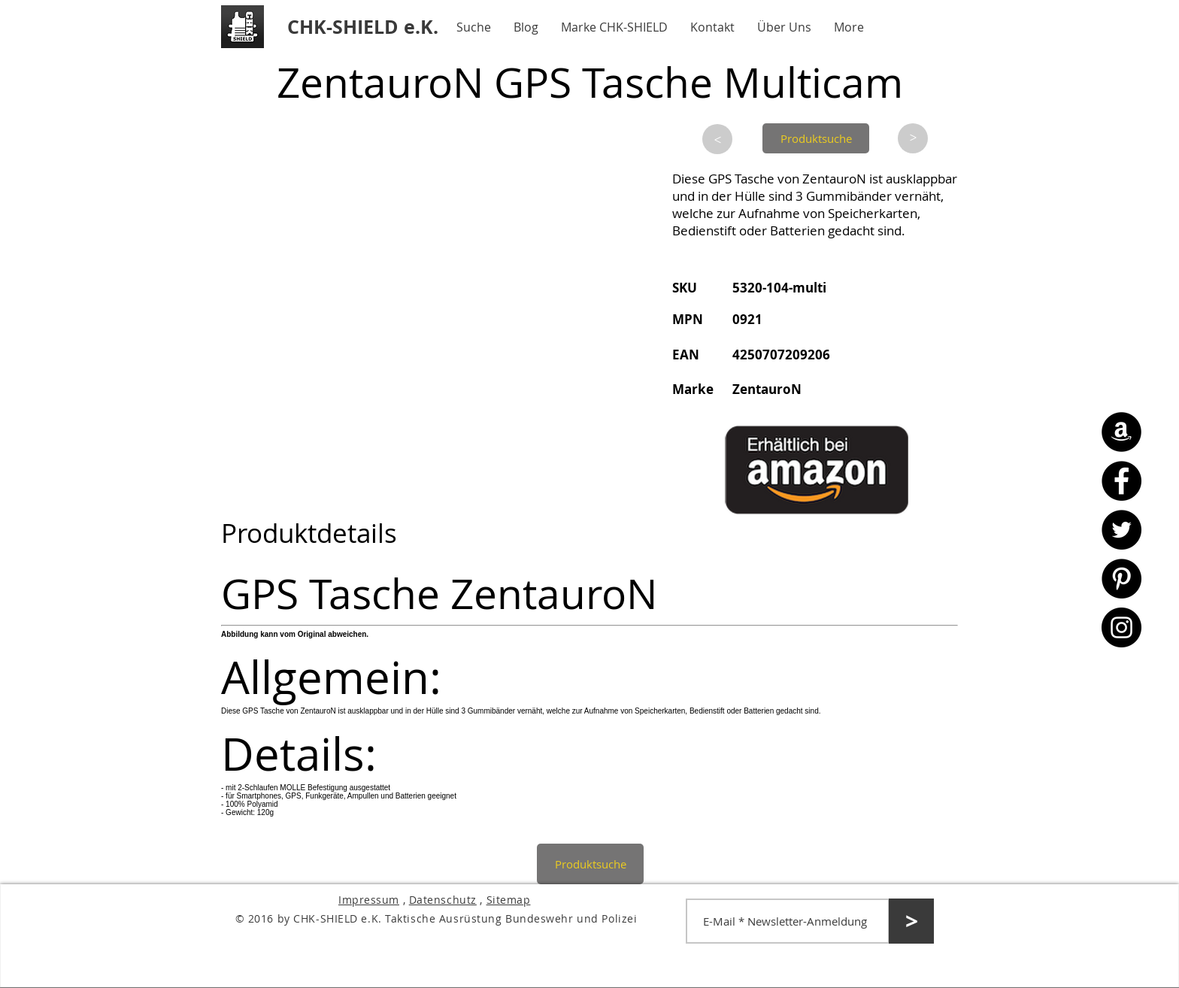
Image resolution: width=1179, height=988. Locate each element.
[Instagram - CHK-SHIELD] (1121, 627)
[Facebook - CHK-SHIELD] (1121, 481)
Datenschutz (443, 900)
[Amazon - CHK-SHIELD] (1121, 432)
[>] (717, 139)
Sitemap (508, 900)
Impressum (368, 900)
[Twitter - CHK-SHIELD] (1121, 530)
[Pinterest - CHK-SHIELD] (1121, 579)
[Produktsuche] (815, 138)
